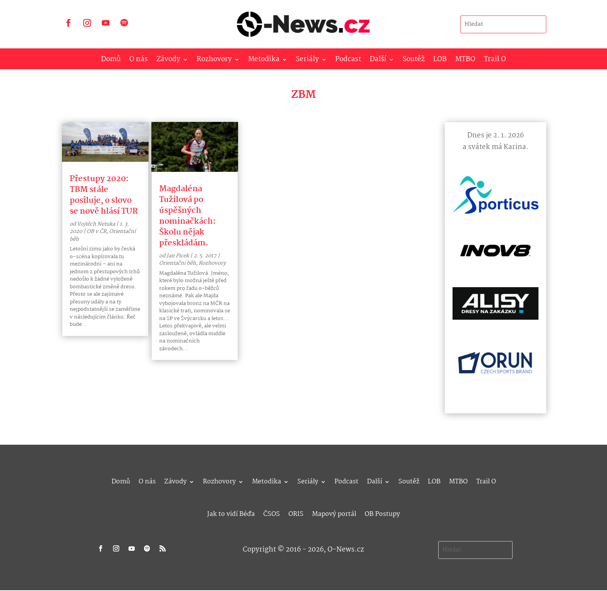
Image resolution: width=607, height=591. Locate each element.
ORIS (296, 513)
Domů (111, 61)
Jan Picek (177, 256)
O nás (138, 61)
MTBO (465, 61)
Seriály (307, 61)
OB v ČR (96, 231)
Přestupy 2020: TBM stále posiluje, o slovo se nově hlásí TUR (104, 195)
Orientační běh (177, 263)
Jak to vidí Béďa (231, 513)
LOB (440, 61)
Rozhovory (214, 61)
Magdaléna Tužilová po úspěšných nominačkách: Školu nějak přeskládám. (187, 216)
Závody (168, 61)
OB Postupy (382, 513)
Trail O (495, 61)
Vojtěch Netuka (96, 224)
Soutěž (414, 61)
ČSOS (271, 513)
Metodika (263, 61)
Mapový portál (334, 513)
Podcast (348, 61)
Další (378, 61)
